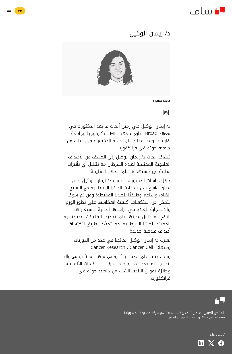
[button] (9, 11)
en (20, 11)
